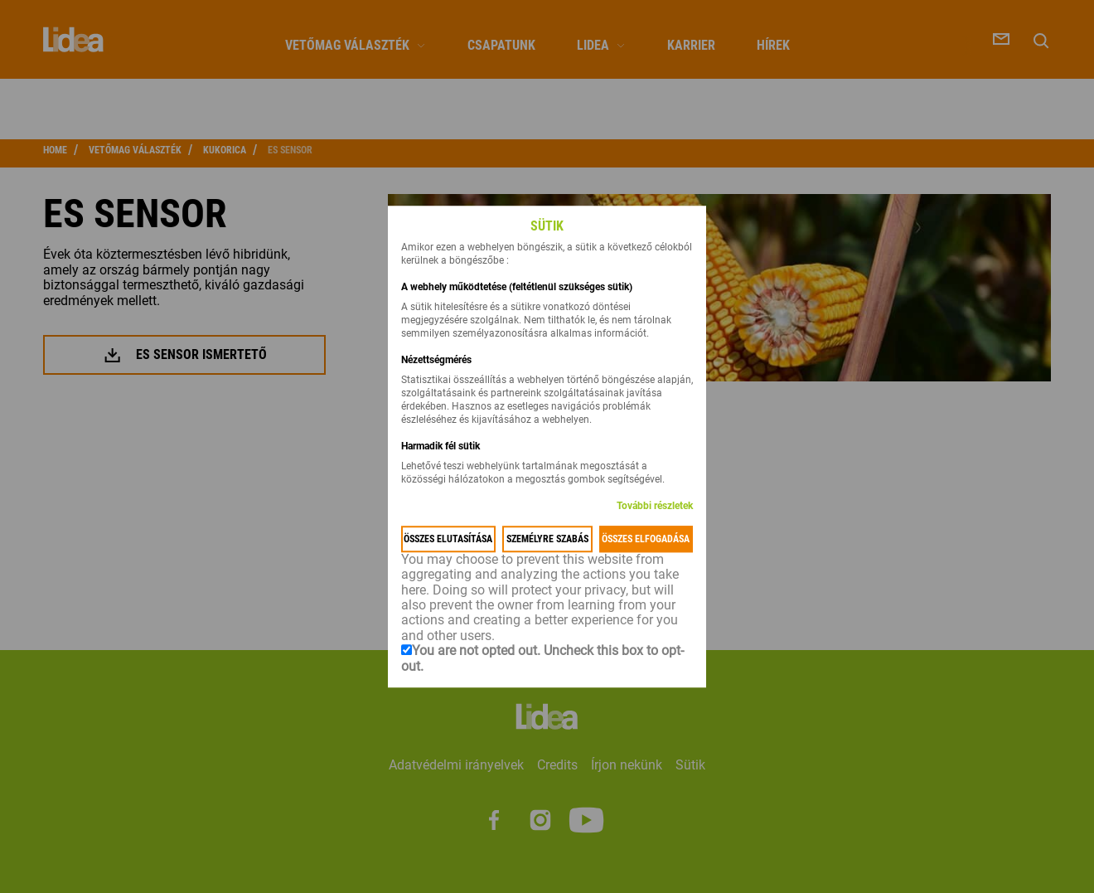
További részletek (655, 506)
